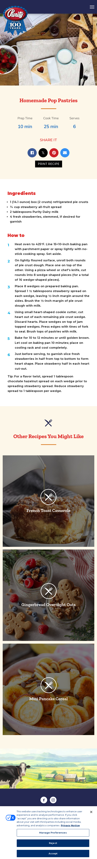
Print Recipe (48, 164)
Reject (53, 845)
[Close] (91, 814)
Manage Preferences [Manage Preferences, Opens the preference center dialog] (53, 834)
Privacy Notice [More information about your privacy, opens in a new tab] (70, 827)
